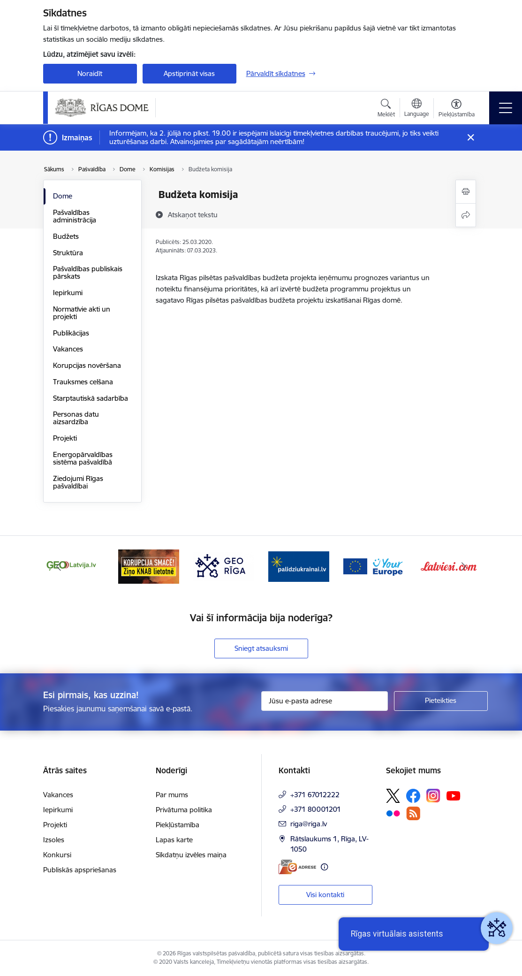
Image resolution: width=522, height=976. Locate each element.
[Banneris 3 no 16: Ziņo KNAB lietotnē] (148, 565)
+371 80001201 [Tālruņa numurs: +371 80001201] (315, 809)
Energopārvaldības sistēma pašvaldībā (83, 458)
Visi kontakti (325, 894)
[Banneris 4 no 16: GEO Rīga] (223, 565)
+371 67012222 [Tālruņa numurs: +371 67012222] (315, 794)
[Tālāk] (463, 566)
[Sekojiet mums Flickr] (393, 812)
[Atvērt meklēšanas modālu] (386, 109)
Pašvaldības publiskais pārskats (87, 272)
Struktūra (68, 252)
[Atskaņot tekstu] (193, 214)
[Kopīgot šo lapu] (466, 215)
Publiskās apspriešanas (79, 869)
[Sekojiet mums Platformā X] (393, 796)
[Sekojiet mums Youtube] (453, 795)
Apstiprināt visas (189, 73)
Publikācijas (71, 332)
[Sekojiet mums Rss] (413, 813)
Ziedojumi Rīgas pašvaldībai (78, 482)
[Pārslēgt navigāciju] (505, 108)
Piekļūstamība (177, 824)
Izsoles (53, 839)
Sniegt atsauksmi (261, 648)
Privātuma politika (184, 809)
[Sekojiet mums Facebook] (413, 796)
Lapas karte (174, 839)
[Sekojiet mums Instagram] (433, 795)
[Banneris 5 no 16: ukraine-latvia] (298, 565)
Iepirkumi (68, 292)
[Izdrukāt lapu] (466, 191)
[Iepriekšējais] (58, 566)
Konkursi (57, 854)
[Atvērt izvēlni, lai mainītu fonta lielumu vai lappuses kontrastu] (456, 109)
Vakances (68, 348)
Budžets (66, 236)
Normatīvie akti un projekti (81, 313)
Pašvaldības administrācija (74, 216)
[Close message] (470, 138)
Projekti (65, 438)
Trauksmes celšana (83, 381)
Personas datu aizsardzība (76, 418)
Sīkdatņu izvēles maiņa (191, 854)
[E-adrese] (297, 867)
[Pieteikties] (441, 701)
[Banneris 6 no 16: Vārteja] (373, 565)
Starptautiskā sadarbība (90, 398)
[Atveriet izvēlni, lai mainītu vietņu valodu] (417, 109)
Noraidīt (89, 73)
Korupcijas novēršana (87, 365)
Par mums (172, 794)
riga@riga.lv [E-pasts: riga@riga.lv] (308, 823)
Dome (62, 195)
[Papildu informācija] (324, 866)
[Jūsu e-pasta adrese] (324, 701)
